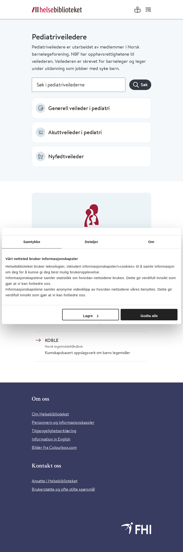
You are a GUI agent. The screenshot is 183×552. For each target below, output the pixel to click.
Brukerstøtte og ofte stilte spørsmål (63, 489)
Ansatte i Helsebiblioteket (54, 480)
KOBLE (52, 340)
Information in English (51, 439)
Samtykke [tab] (31, 242)
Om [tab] (151, 242)
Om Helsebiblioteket (50, 414)
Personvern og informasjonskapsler (63, 422)
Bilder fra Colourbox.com (54, 447)
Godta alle (149, 315)
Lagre (90, 315)
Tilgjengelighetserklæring (54, 430)
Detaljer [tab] (91, 242)
